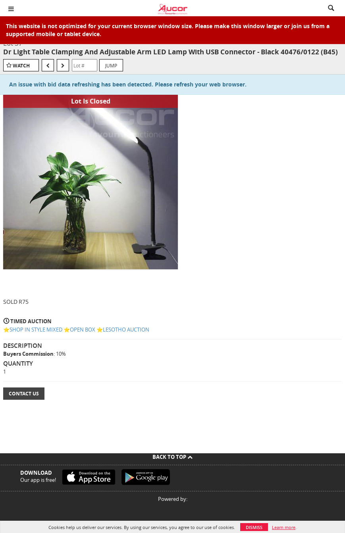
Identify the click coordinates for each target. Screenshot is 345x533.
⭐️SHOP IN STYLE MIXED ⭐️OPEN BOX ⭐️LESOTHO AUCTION (76, 329)
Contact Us (24, 393)
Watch (21, 65)
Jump (111, 65)
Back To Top (172, 456)
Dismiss (254, 527)
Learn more (283, 527)
